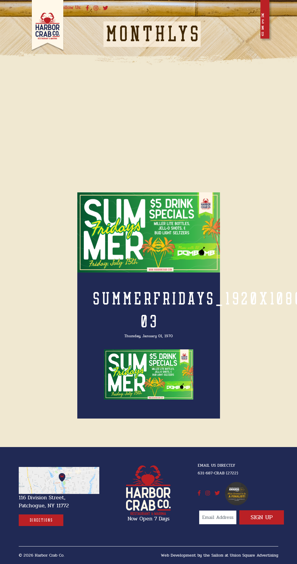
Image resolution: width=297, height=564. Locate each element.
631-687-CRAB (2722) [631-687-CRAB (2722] (218, 473)
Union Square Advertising (254, 555)
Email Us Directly (216, 465)
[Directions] (41, 520)
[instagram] (96, 8)
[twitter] (105, 8)
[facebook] (87, 8)
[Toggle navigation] (264, 19)
